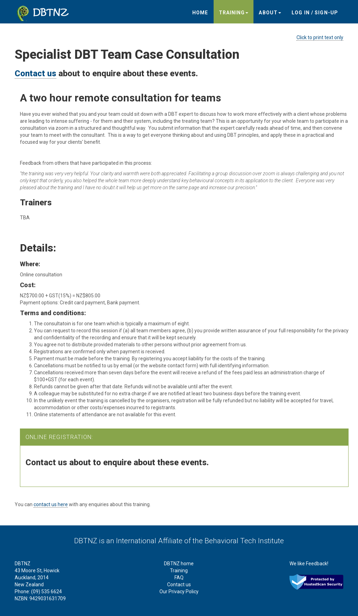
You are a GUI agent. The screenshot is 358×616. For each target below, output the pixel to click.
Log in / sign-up (315, 12)
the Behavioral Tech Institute (238, 541)
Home (200, 12)
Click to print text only (319, 37)
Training (234, 12)
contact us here (51, 504)
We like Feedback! (308, 563)
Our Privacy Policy (179, 591)
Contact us (35, 73)
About (270, 12)
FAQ (179, 577)
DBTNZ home (179, 563)
